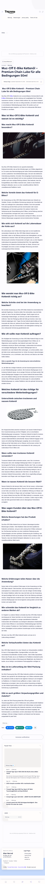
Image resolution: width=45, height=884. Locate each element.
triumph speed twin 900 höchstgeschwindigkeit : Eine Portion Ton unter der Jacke (21, 803)
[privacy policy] (25, 17)
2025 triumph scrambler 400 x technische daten (20, 783)
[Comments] (39, 881)
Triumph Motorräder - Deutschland (16, 867)
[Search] (40, 12)
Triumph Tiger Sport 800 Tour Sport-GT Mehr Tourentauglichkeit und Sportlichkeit (19, 790)
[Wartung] (10, 17)
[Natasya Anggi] (7, 81)
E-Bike (4, 98)
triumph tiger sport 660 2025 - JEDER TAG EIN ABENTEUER (23, 797)
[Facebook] (5, 861)
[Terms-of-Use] (33, 17)
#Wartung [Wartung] (5, 723)
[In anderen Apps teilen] (35, 727)
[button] (42, 12)
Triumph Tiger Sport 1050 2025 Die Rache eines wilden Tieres (22, 772)
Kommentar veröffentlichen (22, 737)
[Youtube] (11, 861)
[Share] (31, 881)
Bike (11, 96)
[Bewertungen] (17, 17)
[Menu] (22, 881)
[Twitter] (15, 861)
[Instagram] (6, 863)
